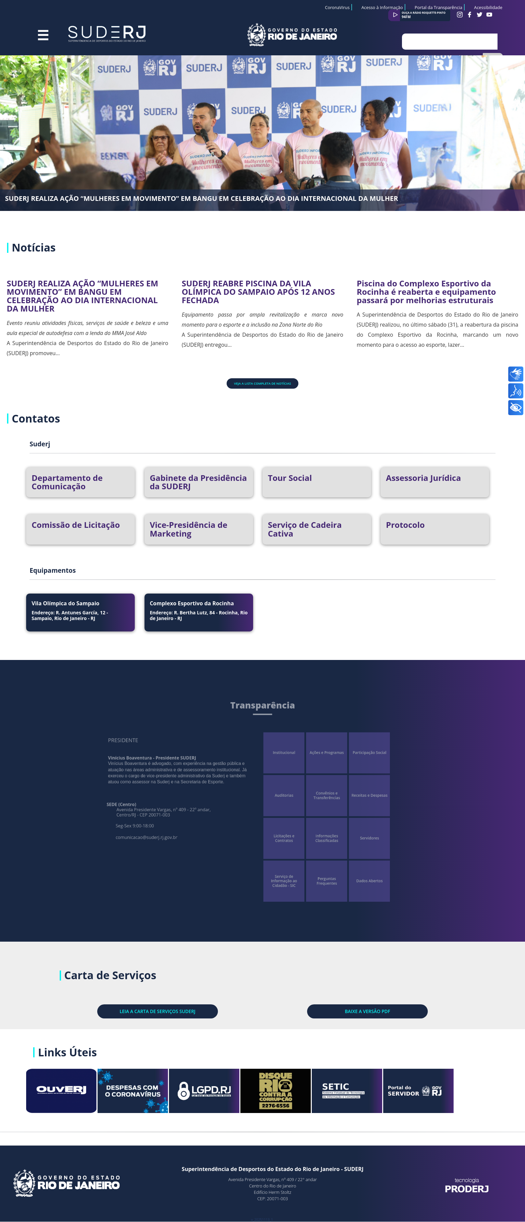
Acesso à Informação (382, 7)
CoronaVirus (337, 7)
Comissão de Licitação (76, 524)
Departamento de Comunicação (67, 482)
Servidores (353, 832)
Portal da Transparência (438, 7)
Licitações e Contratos (281, 832)
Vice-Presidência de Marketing (188, 529)
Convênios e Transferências (317, 796)
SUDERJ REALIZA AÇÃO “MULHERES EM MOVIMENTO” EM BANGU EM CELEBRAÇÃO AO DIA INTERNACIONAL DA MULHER (201, 198)
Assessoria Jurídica (423, 477)
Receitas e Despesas (353, 796)
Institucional (280, 760)
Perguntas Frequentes (317, 869)
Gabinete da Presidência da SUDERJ (198, 482)
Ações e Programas (316, 760)
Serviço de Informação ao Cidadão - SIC (281, 869)
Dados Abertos (353, 869)
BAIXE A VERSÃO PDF (363, 1010)
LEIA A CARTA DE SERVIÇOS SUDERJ (161, 1010)
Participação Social (353, 760)
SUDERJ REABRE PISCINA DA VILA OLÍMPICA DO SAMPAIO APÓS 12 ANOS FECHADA (258, 292)
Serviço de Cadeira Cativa (305, 529)
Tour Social (290, 477)
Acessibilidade (488, 7)
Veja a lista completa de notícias (262, 383)
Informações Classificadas (317, 832)
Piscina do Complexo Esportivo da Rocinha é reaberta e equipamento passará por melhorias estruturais (426, 292)
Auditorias (281, 796)
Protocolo (405, 524)
